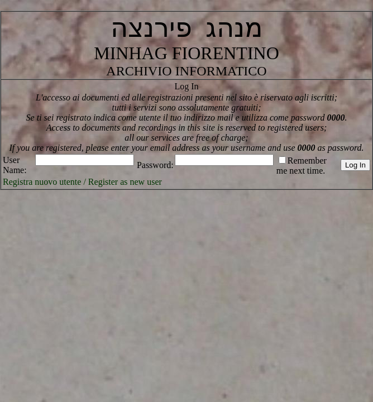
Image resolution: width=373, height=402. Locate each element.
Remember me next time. (301, 165)
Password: (155, 165)
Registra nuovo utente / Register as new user (82, 181)
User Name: (15, 165)
